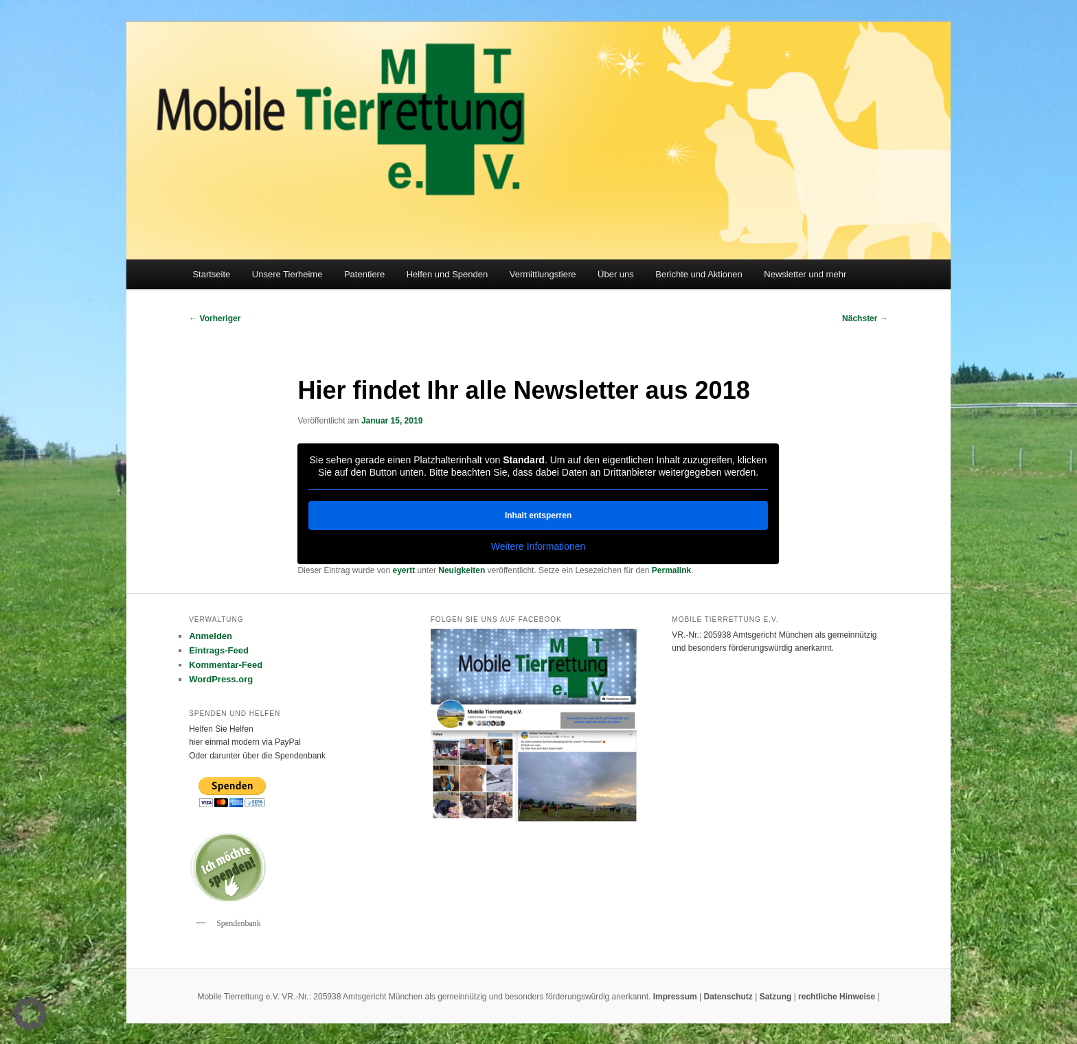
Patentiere (364, 274)
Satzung (776, 996)
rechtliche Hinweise (837, 996)
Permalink (671, 570)
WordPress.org (221, 679)
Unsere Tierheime (287, 274)
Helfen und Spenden (447, 274)
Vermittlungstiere (543, 274)
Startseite (211, 274)
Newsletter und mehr (805, 274)
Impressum (676, 996)
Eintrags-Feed (219, 650)
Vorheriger (214, 318)
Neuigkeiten (461, 570)
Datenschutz (729, 996)
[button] (30, 1014)
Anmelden (210, 636)
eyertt (404, 570)
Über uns (616, 274)
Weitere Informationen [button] (538, 546)
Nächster (865, 318)
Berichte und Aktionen (698, 274)
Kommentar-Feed (225, 665)
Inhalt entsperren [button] (538, 515)
